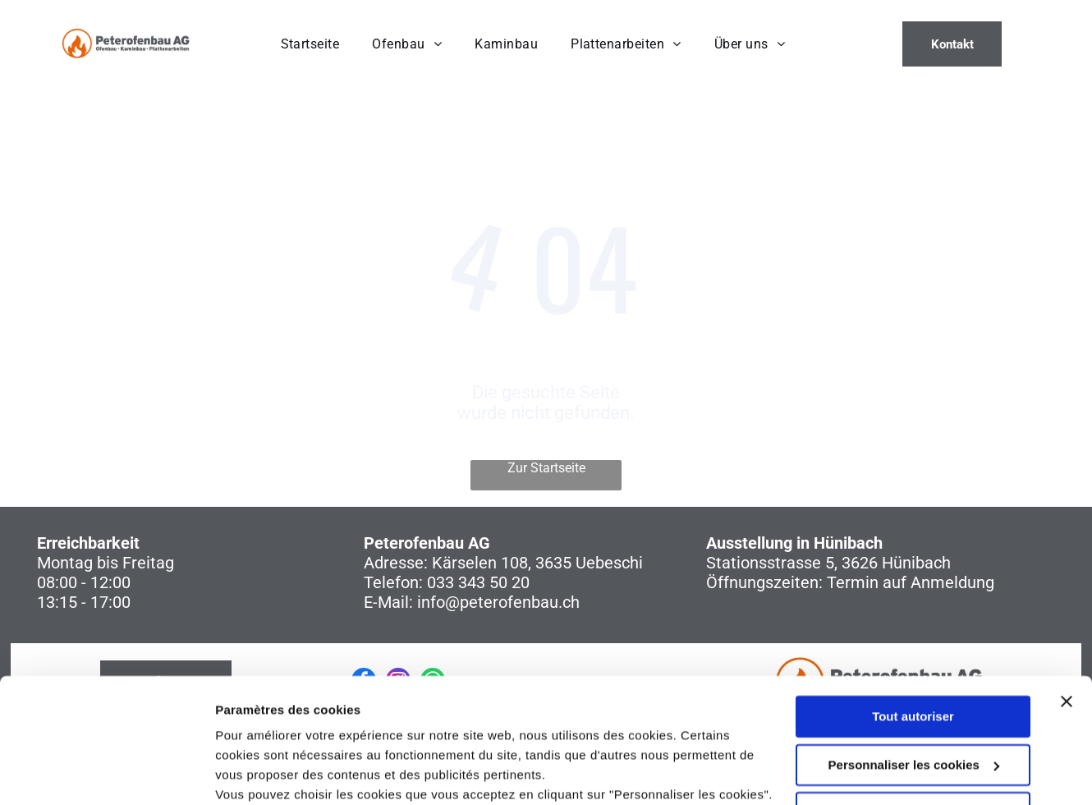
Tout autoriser (913, 610)
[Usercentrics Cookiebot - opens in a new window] (106, 773)
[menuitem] (310, 44)
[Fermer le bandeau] (1066, 594)
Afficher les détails (270, 773)
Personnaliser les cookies (913, 658)
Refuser (913, 706)
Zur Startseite (546, 468)
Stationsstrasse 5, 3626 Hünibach (828, 563)
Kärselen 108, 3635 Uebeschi (537, 563)
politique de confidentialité (392, 727)
